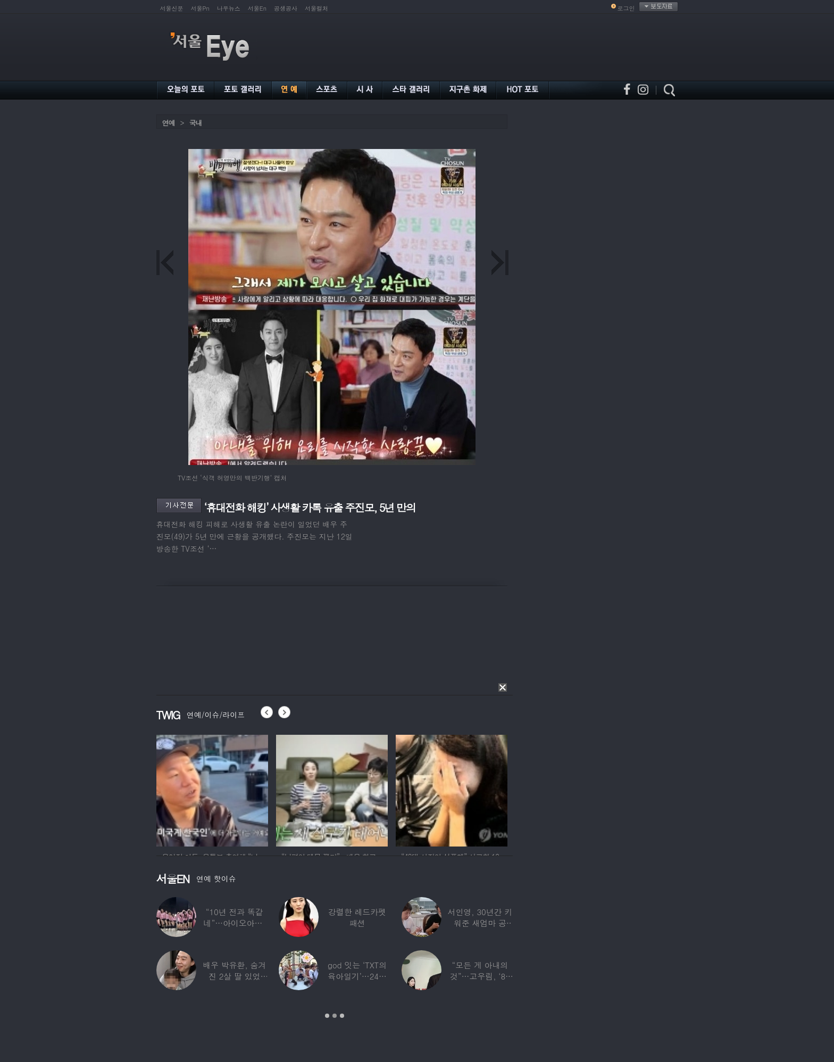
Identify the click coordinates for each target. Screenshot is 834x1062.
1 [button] (327, 1016)
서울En (257, 8)
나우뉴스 (228, 8)
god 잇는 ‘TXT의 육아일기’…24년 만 (356, 976)
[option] (212, 789)
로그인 (626, 8)
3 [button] (342, 1016)
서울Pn (200, 8)
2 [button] (334, 1016)
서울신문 (172, 8)
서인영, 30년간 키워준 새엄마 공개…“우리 (479, 923)
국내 (195, 123)
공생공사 (285, 8)
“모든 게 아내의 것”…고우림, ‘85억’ (479, 976)
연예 (168, 123)
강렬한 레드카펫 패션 (357, 917)
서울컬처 (316, 8)
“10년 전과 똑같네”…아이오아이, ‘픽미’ (234, 923)
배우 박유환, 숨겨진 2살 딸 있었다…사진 (234, 976)
